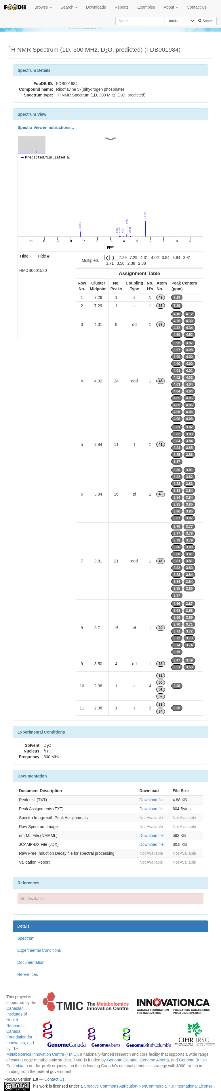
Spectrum (26, 938)
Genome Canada (122, 1060)
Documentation (30, 962)
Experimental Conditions (39, 950)
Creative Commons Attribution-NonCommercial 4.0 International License (149, 1086)
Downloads (96, 7)
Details (23, 926)
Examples (146, 7)
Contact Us (197, 7)
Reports (122, 7)
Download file (152, 800)
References (27, 974)
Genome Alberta (154, 1060)
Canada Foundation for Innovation (19, 1037)
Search (69, 7)
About (171, 7)
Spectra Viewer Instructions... (46, 127)
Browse (43, 7)
